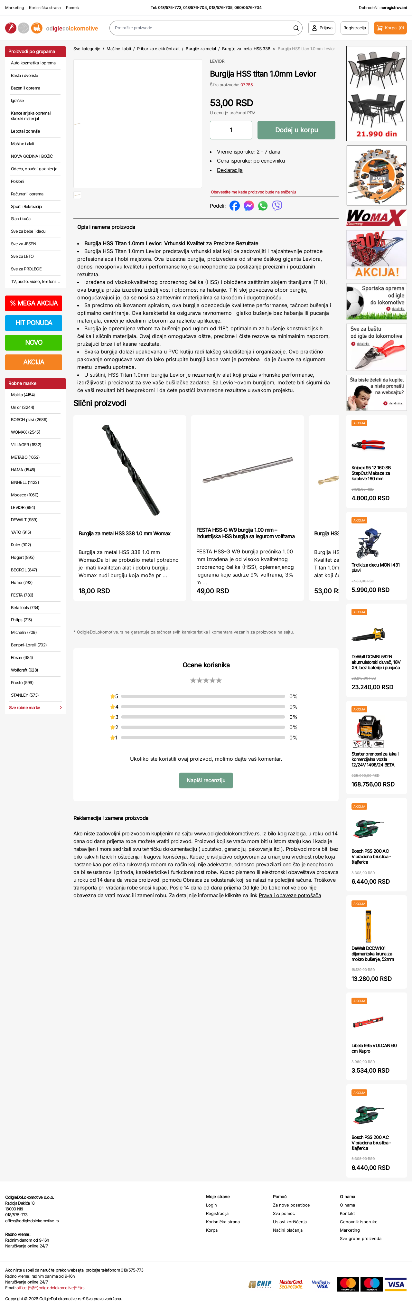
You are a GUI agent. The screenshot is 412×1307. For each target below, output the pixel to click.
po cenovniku (269, 160)
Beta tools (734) (25, 607)
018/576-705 (220, 7)
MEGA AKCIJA (34, 303)
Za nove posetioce (291, 1205)
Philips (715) (21, 619)
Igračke (17, 100)
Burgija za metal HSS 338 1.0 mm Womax (124, 554)
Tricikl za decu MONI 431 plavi (375, 567)
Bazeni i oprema (25, 87)
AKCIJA (33, 362)
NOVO (33, 342)
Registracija (217, 1213)
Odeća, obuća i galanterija (34, 168)
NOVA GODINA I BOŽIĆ (32, 156)
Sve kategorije (86, 48)
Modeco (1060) (25, 494)
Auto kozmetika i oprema (33, 62)
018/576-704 (195, 7)
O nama (347, 1205)
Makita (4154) (23, 394)
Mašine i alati (22, 143)
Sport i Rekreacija (26, 206)
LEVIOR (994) (23, 507)
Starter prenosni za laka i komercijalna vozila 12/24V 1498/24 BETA (374, 759)
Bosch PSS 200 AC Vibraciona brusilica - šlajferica (371, 856)
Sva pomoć (284, 1213)
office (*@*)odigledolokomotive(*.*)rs (50, 1287)
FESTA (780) (22, 594)
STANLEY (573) (25, 695)
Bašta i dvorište (24, 75)
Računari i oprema (27, 193)
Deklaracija (230, 170)
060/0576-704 (248, 7)
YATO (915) (21, 532)
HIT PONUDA (33, 323)
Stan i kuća (20, 218)
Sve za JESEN (23, 243)
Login (211, 1205)
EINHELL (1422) (25, 482)
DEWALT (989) (24, 519)
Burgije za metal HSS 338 (246, 48)
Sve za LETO (22, 256)
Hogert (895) (22, 557)
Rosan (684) (22, 657)
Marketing (14, 7)
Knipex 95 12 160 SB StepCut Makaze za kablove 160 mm (371, 473)
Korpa (212, 1230)
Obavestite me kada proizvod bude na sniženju (253, 192)
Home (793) (22, 582)
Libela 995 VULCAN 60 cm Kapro (374, 1048)
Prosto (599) (22, 682)
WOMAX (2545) (25, 432)
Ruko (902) (21, 544)
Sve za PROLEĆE (26, 268)
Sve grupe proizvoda (360, 1238)
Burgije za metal (201, 48)
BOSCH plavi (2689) (29, 419)
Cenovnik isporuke (359, 1221)
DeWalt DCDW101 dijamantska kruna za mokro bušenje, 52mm (372, 953)
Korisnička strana (45, 7)
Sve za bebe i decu (28, 231)
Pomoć (72, 7)
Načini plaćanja (288, 1230)
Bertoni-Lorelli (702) (29, 644)
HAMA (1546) (23, 469)
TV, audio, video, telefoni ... (35, 281)
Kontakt (347, 1213)
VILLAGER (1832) (26, 444)
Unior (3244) (22, 407)
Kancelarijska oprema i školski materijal (31, 115)
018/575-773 (169, 7)
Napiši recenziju (206, 801)
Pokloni (17, 181)
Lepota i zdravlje (25, 131)
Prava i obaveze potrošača (290, 916)
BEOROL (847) (24, 569)
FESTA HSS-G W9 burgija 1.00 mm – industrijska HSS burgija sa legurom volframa (245, 553)
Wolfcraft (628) (24, 669)
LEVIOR (217, 61)
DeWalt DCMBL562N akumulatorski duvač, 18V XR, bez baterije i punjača (375, 662)
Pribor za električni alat (158, 48)
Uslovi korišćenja (290, 1221)
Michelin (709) (24, 632)
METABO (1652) (25, 457)
